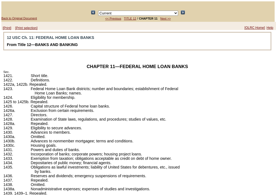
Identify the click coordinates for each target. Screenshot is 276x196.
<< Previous (113, 18)
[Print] (7, 28)
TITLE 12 (130, 18)
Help (269, 28)
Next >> (165, 18)
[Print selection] (26, 28)
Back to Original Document (19, 18)
